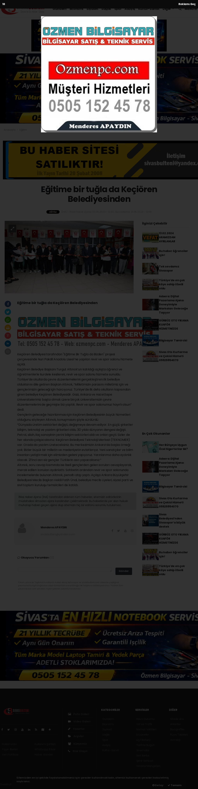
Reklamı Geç (187, 4)
